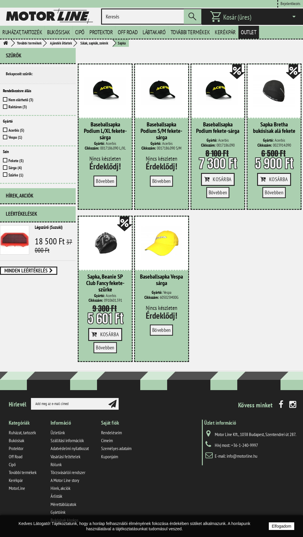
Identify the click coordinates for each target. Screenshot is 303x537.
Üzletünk (58, 432)
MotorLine (17, 488)
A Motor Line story (65, 480)
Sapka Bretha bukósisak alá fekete (274, 128)
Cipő (79, 32)
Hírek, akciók (19, 195)
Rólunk (56, 464)
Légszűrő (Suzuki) (49, 227)
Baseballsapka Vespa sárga (161, 280)
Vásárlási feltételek (65, 456)
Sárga (15, 167)
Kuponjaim (109, 456)
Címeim (107, 440)
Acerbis (16, 130)
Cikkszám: (92, 148)
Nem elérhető (20, 99)
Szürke (15, 175)
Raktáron (17, 106)
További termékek (190, 32)
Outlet (249, 32)
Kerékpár (225, 32)
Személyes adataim (116, 448)
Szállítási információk (67, 440)
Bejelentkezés (290, 3)
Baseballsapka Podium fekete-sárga (217, 128)
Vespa (15, 137)
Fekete (16, 160)
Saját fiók (110, 422)
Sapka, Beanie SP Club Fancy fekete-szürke (105, 283)
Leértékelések (21, 213)
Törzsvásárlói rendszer (68, 472)
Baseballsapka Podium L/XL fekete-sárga (105, 131)
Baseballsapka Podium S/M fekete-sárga (161, 131)
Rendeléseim (111, 432)
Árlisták (56, 496)
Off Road (128, 32)
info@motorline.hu (242, 456)
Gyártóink (58, 512)
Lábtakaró (154, 32)
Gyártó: (99, 143)
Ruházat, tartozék (22, 32)
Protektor (101, 32)
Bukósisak (58, 32)
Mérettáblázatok (63, 504)
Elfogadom (281, 526)
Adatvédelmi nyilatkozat (70, 448)
